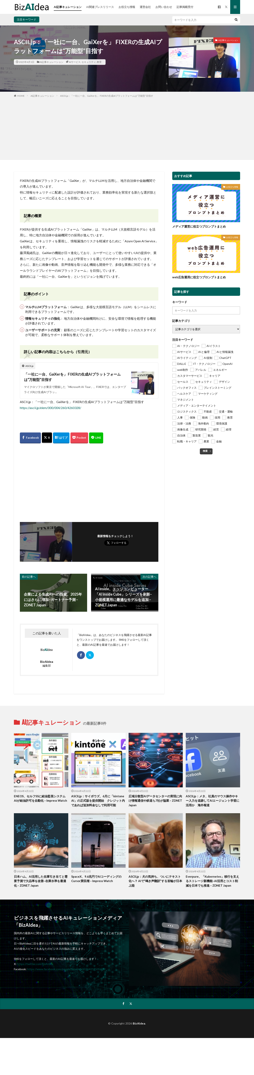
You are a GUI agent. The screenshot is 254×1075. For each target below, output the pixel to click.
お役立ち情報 (126, 7)
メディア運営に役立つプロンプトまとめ (199, 226)
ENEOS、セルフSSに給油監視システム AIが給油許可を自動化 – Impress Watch (41, 798)
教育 (99, 61)
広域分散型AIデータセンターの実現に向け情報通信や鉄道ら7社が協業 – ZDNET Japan (155, 800)
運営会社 (145, 7)
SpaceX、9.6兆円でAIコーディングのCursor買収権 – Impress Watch (96, 879)
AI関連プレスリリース (100, 7)
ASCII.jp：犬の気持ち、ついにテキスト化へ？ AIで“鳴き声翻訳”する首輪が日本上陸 (155, 881)
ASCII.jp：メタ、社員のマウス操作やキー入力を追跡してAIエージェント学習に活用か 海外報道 (212, 800)
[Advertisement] (127, 128)
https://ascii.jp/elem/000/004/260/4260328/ (50, 408)
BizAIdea (139, 1023)
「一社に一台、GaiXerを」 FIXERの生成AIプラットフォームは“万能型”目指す (72, 377)
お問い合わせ (163, 7)
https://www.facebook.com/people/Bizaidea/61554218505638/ (66, 969)
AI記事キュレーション (68, 7)
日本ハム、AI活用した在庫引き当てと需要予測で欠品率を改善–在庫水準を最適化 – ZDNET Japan (40, 881)
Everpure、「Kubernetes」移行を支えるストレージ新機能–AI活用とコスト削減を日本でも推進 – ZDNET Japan (212, 881)
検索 (205, 450)
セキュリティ (89, 61)
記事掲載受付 (185, 7)
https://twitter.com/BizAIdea (35, 964)
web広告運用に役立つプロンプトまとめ (199, 277)
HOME (21, 95)
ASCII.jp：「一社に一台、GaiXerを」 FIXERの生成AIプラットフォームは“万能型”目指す (106, 95)
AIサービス (75, 61)
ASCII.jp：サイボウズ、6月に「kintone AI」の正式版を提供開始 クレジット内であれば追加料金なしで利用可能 (98, 800)
